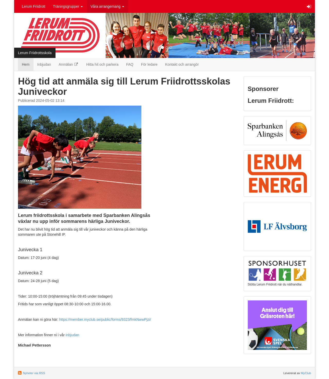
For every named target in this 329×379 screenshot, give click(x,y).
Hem (26, 64)
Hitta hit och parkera (102, 64)
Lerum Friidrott (33, 6)
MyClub (306, 373)
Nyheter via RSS (34, 373)
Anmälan (68, 64)
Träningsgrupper (68, 6)
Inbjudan (44, 64)
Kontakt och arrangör (182, 64)
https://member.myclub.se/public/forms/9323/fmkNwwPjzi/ (105, 319)
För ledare (149, 64)
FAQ (129, 64)
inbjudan (72, 335)
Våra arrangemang (107, 6)
